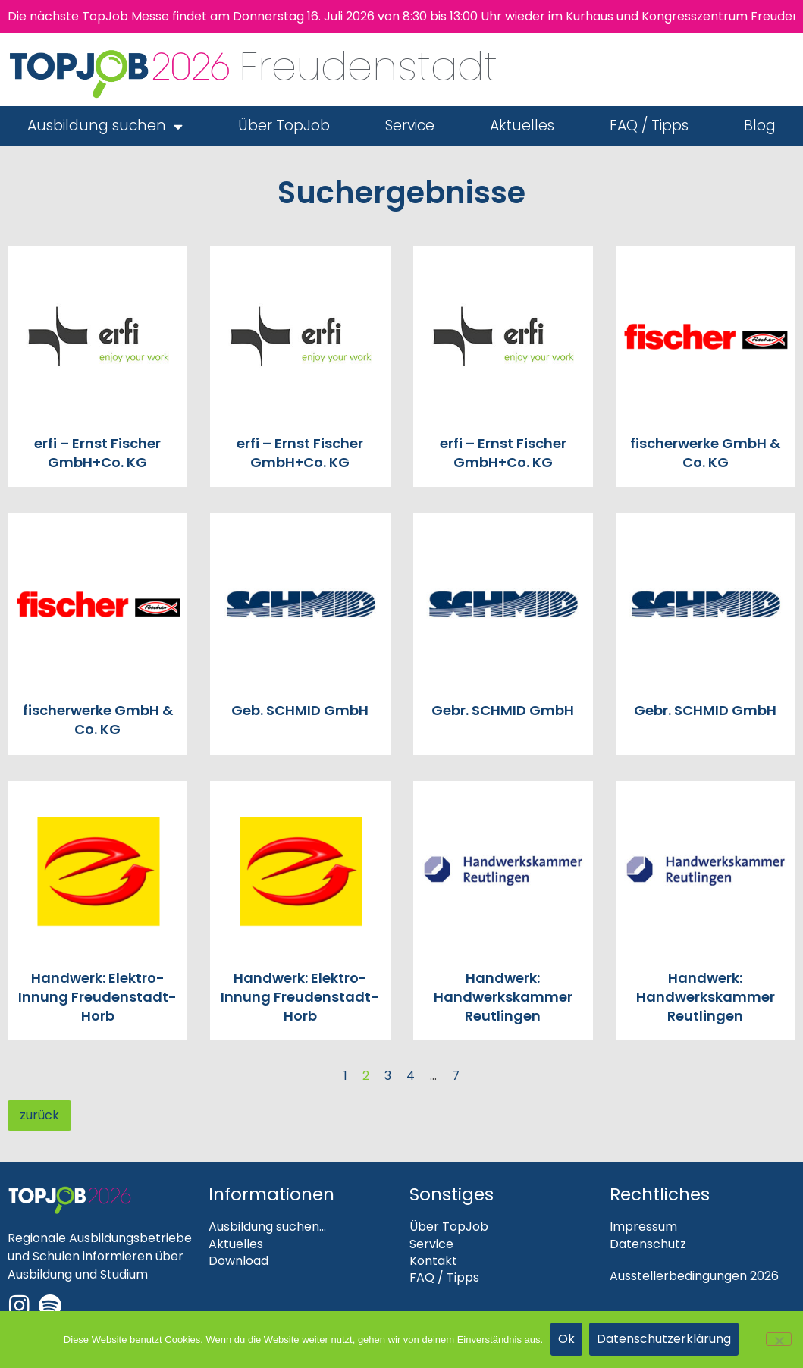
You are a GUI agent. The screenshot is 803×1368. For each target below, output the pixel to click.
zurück (39, 1115)
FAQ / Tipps (649, 125)
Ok (566, 1339)
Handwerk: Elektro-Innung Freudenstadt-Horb (97, 996)
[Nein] (779, 1339)
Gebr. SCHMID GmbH (502, 710)
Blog (760, 125)
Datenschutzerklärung (665, 1339)
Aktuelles (522, 125)
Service (409, 125)
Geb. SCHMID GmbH (300, 710)
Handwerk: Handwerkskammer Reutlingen (503, 996)
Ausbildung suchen (105, 126)
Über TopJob (284, 125)
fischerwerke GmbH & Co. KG (705, 453)
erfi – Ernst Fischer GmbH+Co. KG (97, 453)
